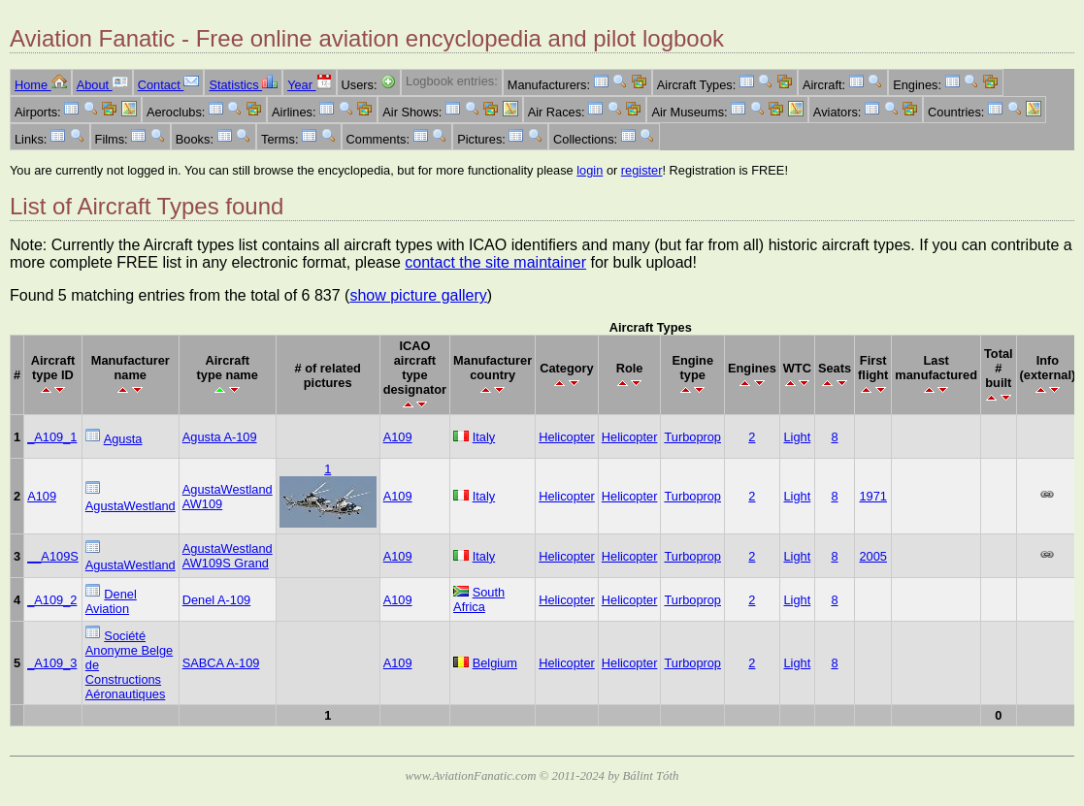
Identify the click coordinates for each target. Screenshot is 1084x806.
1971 (872, 496)
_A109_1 (52, 437)
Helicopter (567, 437)
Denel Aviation (111, 601)
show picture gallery (417, 295)
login (589, 170)
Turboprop (692, 437)
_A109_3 (52, 663)
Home (41, 85)
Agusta (123, 439)
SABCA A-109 (221, 663)
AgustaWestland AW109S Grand (227, 555)
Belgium (495, 663)
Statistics (243, 85)
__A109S (53, 556)
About (102, 85)
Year (309, 85)
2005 (872, 556)
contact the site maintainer (495, 262)
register (642, 170)
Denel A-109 (216, 600)
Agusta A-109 (219, 437)
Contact (169, 85)
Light (796, 437)
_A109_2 (52, 600)
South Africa (479, 599)
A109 (397, 437)
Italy (484, 437)
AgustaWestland (130, 506)
